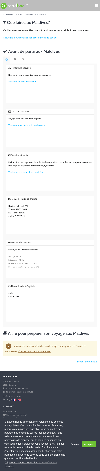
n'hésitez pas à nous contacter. (34, 351)
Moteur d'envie (11, 381)
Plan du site (9, 411)
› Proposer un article (86, 361)
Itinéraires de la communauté (18, 391)
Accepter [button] (89, 444)
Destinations (30, 14)
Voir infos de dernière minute (22, 81)
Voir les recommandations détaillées (25, 172)
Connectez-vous (12, 396)
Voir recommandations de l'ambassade (26, 125)
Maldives (42, 14)
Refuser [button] (75, 444)
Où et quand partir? (14, 14)
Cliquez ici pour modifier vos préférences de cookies (30, 37)
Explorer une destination (15, 388)
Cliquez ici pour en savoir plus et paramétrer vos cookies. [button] (31, 464)
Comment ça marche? (15, 415)
